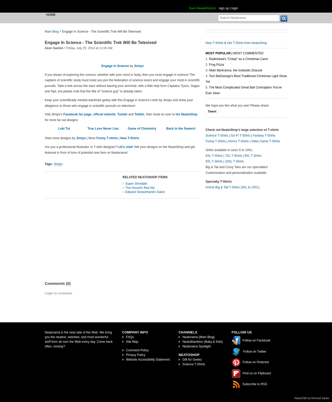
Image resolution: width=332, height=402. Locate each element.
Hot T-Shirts (235, 43)
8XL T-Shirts (253, 156)
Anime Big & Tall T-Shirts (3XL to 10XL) (233, 187)
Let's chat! (125, 147)
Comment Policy (137, 350)
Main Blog (52, 31)
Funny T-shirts (107, 138)
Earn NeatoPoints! (202, 8)
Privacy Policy (136, 355)
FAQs (130, 337)
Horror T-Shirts (238, 141)
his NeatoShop (186, 114)
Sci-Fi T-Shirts (240, 135)
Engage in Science (115, 66)
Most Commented (248, 53)
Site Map (132, 342)
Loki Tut (64, 128)
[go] (283, 18)
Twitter (139, 114)
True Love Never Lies (103, 128)
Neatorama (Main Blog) (198, 337)
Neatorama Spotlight (196, 346)
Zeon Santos (54, 48)
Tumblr (122, 114)
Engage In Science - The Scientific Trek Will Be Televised (101, 42)
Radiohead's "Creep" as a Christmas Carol (238, 59)
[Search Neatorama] (248, 17)
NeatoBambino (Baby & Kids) (202, 342)
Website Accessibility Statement (148, 359)
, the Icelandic (235, 70)
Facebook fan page (77, 114)
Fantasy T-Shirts (264, 135)
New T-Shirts (129, 138)
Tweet (212, 111)
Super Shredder (136, 183)
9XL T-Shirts (214, 161)
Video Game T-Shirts (265, 141)
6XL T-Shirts (214, 156)
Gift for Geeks (192, 359)
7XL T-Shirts (233, 156)
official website (104, 114)
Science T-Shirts (217, 135)
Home (51, 15)
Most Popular (218, 53)
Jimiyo (139, 66)
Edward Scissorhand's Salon (145, 192)
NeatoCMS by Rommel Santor (312, 398)
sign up (224, 8)
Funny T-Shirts (216, 141)
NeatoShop (259, 43)
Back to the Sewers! (181, 128)
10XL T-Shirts (234, 161)
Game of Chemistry (142, 128)
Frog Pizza (216, 64)
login (234, 8)
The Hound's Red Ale (140, 188)
